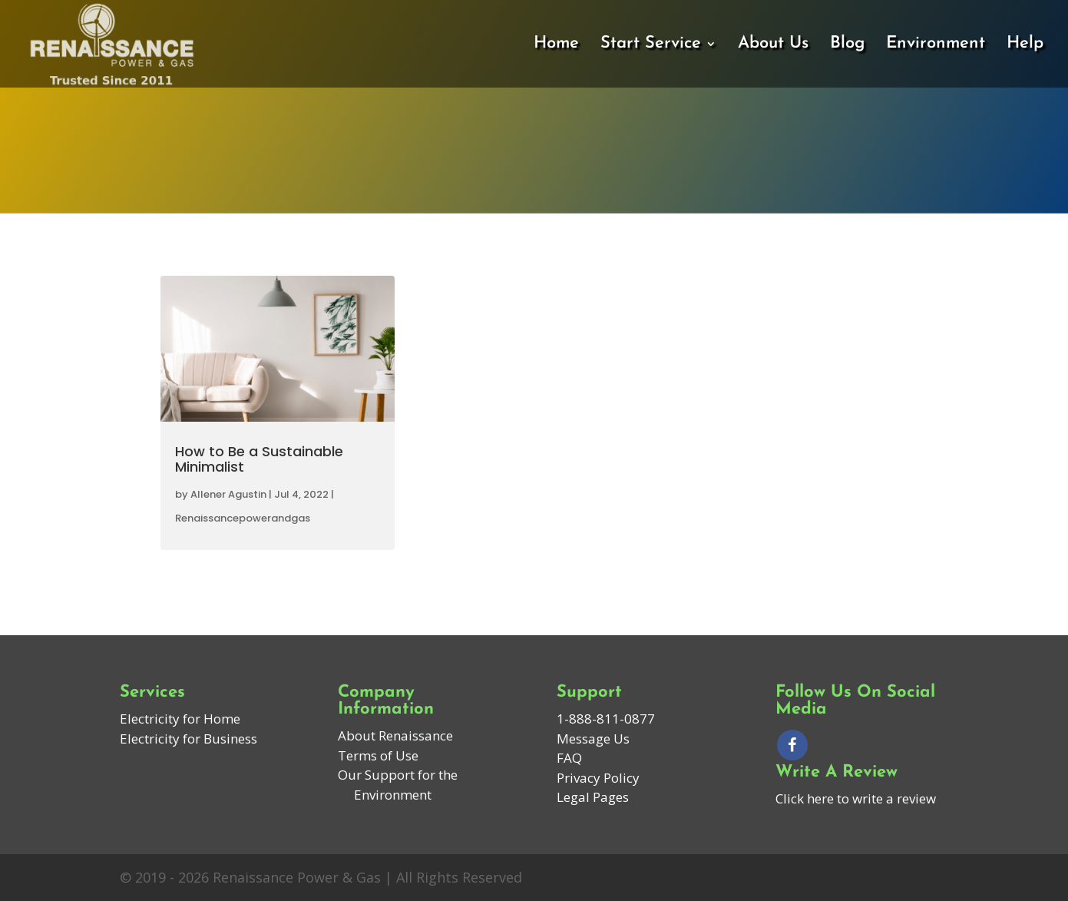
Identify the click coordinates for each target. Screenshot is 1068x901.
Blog (847, 45)
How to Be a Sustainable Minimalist (259, 459)
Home (556, 45)
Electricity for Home (180, 718)
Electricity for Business (188, 738)
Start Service (650, 45)
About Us (773, 45)
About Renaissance (395, 735)
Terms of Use (378, 755)
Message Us (593, 738)
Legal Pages (593, 797)
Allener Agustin (228, 494)
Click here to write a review (855, 798)
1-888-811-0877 (606, 718)
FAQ (569, 758)
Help (1025, 45)
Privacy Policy (598, 778)
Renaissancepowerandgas (242, 518)
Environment (935, 45)
